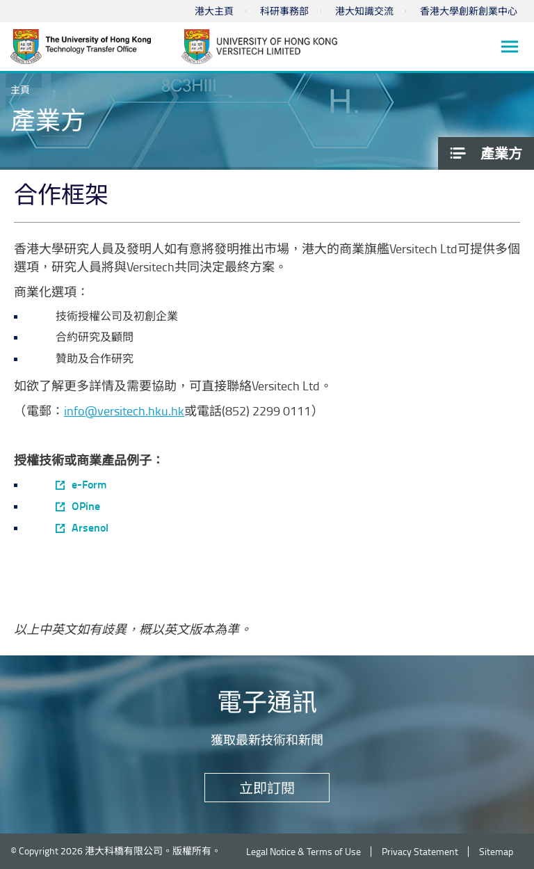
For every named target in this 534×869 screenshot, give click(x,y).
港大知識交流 (364, 10)
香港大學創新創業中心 (468, 10)
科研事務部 (284, 10)
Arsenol (90, 527)
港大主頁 (214, 10)
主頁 (20, 89)
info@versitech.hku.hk (124, 410)
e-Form (89, 484)
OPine (86, 505)
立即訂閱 (267, 787)
